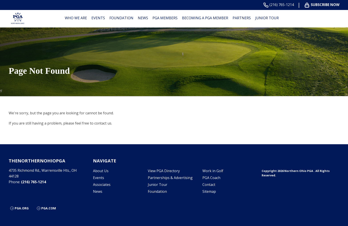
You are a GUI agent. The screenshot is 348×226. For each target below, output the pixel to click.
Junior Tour (267, 18)
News (143, 18)
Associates (102, 184)
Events (98, 18)
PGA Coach (211, 177)
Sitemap (209, 191)
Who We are (76, 18)
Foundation (121, 18)
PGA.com (48, 208)
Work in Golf (212, 170)
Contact (208, 184)
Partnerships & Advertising (170, 177)
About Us (101, 170)
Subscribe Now (322, 5)
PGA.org (22, 208)
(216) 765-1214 (279, 5)
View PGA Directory (164, 170)
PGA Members (165, 18)
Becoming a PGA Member (205, 18)
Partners (242, 18)
